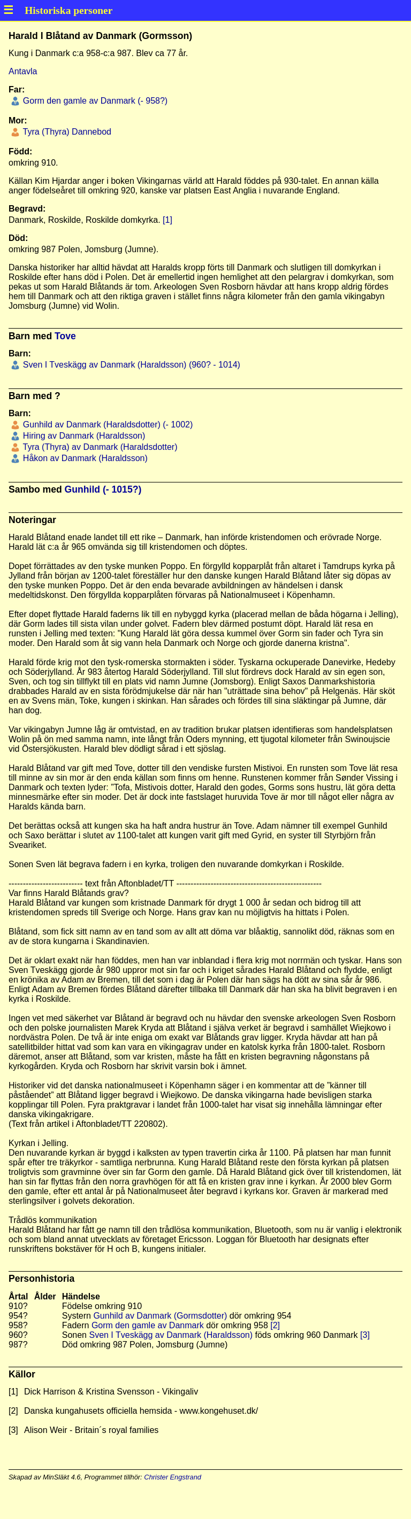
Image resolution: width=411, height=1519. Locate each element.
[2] (275, 1325)
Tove (65, 336)
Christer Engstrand (172, 1477)
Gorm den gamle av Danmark (148, 1325)
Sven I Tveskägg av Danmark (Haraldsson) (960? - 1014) (130, 364)
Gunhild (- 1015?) (103, 489)
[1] (167, 219)
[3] (365, 1334)
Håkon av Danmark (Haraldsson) (83, 458)
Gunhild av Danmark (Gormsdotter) (160, 1315)
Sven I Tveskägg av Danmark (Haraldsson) (171, 1334)
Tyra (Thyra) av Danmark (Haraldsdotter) (98, 446)
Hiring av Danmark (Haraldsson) (82, 435)
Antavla (23, 71)
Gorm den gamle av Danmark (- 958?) (94, 100)
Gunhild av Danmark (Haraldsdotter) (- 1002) (106, 424)
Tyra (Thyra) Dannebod (65, 131)
